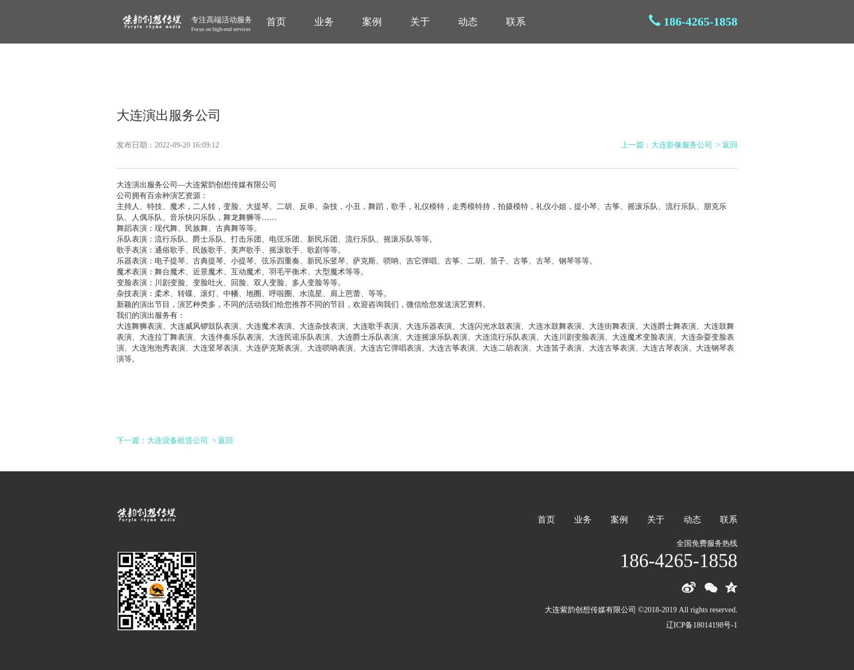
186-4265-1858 (700, 21)
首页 (276, 21)
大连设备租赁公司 (177, 441)
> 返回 (726, 145)
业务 (324, 21)
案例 (372, 21)
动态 (468, 21)
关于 (420, 21)
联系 (516, 21)
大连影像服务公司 (681, 145)
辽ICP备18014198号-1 (701, 625)
